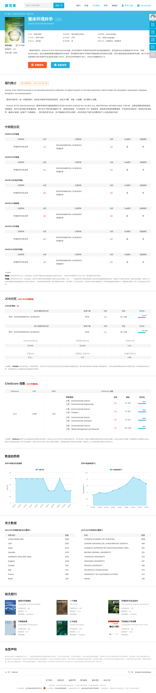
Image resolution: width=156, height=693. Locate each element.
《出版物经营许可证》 (21, 656)
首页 (9, 14)
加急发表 (62, 65)
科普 (86, 6)
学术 (106, 6)
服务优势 (95, 680)
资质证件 (60, 680)
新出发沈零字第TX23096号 (90, 688)
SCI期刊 (96, 6)
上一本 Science (11, 672)
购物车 (115, 6)
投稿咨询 (39, 65)
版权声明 (72, 680)
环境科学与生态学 (18, 14)
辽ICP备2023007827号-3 (33, 688)
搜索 (57, 5)
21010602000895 (60, 688)
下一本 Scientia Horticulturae (139, 672)
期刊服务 (83, 680)
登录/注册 (129, 6)
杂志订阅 (106, 680)
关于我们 (49, 680)
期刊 (78, 6)
